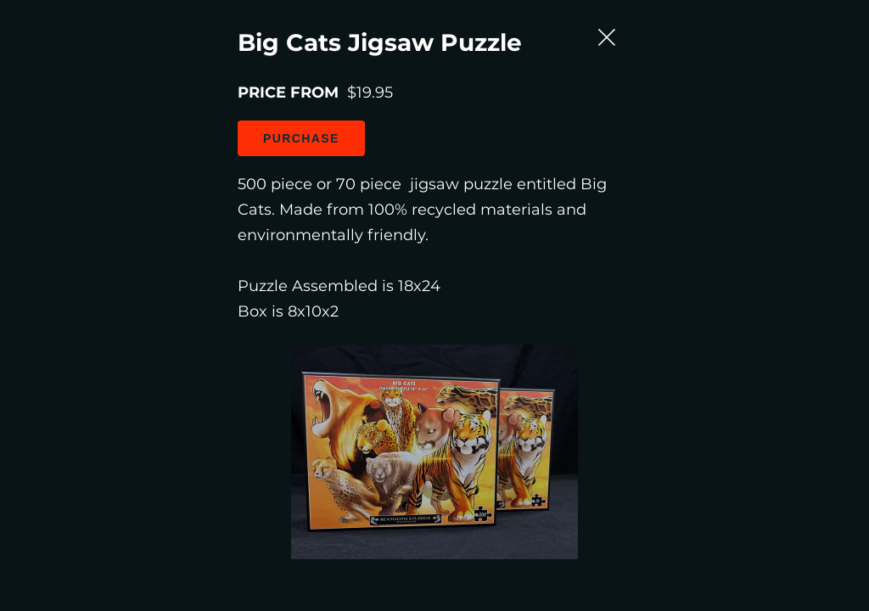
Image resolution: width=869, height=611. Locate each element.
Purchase (170, 251)
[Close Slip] (798, 117)
